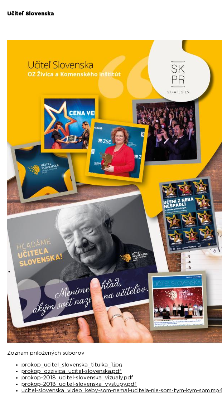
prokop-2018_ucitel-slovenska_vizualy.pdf (77, 377)
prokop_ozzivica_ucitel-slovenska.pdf (71, 371)
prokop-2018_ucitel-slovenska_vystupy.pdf (79, 384)
